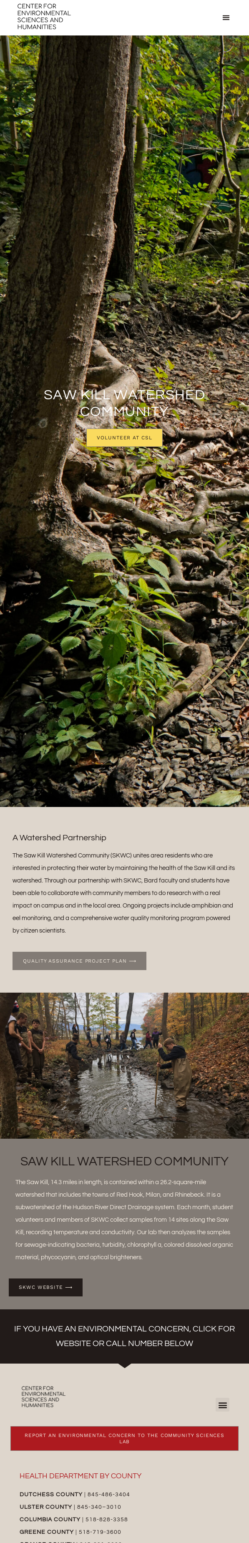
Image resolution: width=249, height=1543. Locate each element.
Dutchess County (51, 1495)
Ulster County (46, 1507)
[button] (226, 17)
